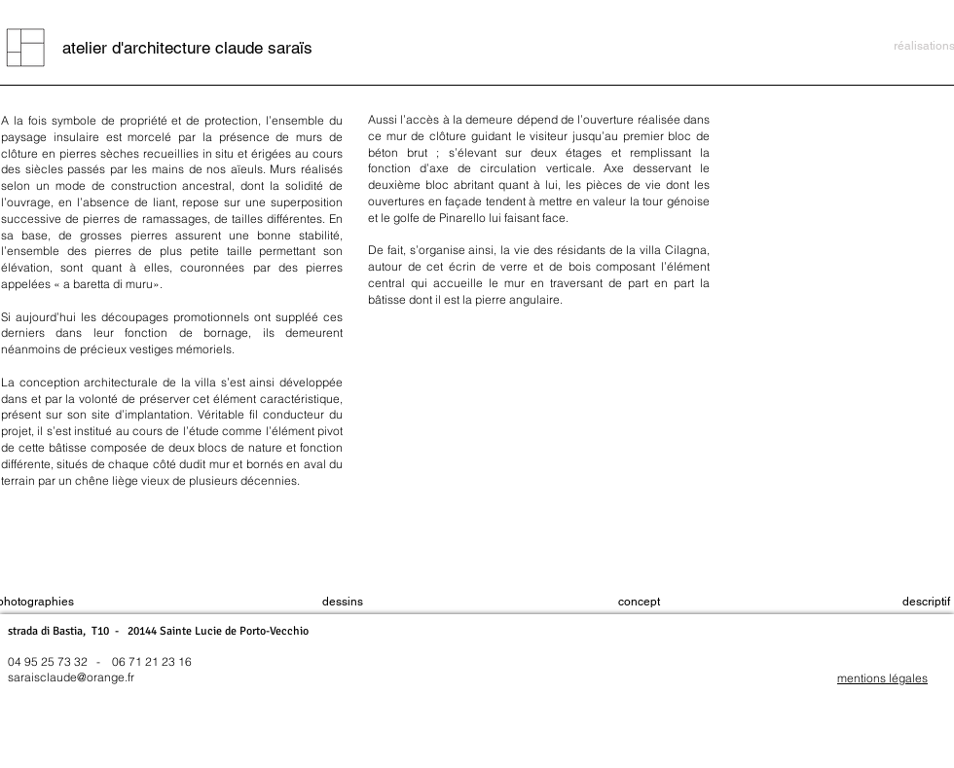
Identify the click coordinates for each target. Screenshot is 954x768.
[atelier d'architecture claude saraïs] (187, 47)
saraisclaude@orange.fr (71, 677)
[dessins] (342, 603)
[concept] (639, 603)
